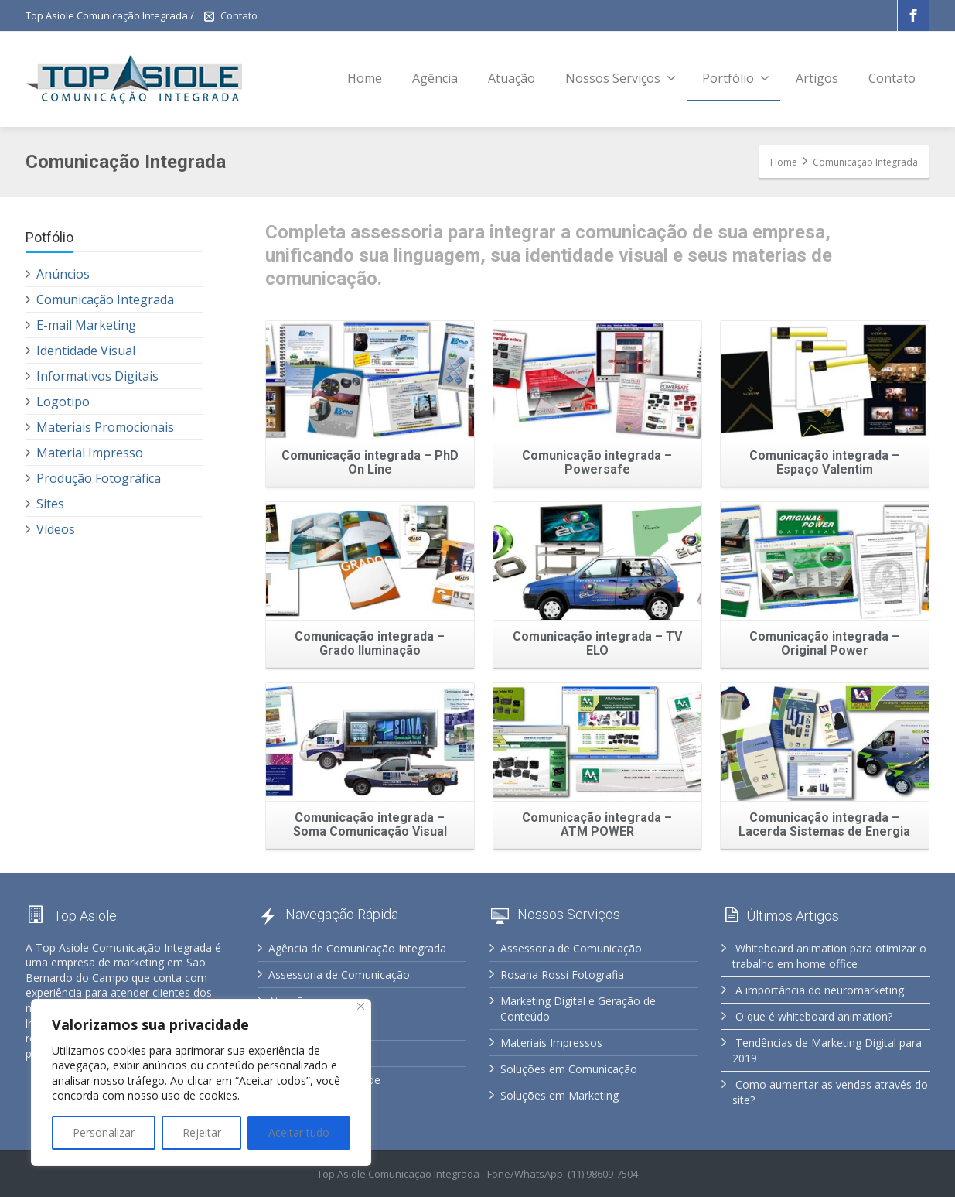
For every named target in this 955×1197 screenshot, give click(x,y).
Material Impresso (89, 452)
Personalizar (104, 1132)
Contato (239, 15)
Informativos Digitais (97, 376)
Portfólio (735, 78)
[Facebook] (913, 15)
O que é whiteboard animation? (813, 1016)
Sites (50, 503)
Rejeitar (201, 1132)
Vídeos (55, 529)
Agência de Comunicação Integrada (357, 948)
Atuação (511, 78)
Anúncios (63, 273)
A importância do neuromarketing (819, 990)
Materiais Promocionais (105, 427)
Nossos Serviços (620, 78)
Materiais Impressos (551, 1042)
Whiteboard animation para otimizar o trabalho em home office (829, 956)
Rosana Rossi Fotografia (562, 974)
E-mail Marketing (86, 324)
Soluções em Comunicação (568, 1069)
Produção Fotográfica (98, 478)
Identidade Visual (85, 350)
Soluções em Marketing (559, 1095)
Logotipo (63, 401)
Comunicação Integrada (105, 299)
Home (364, 78)
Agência (435, 78)
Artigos (817, 78)
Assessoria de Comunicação (339, 974)
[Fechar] (360, 1006)
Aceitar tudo (298, 1132)
